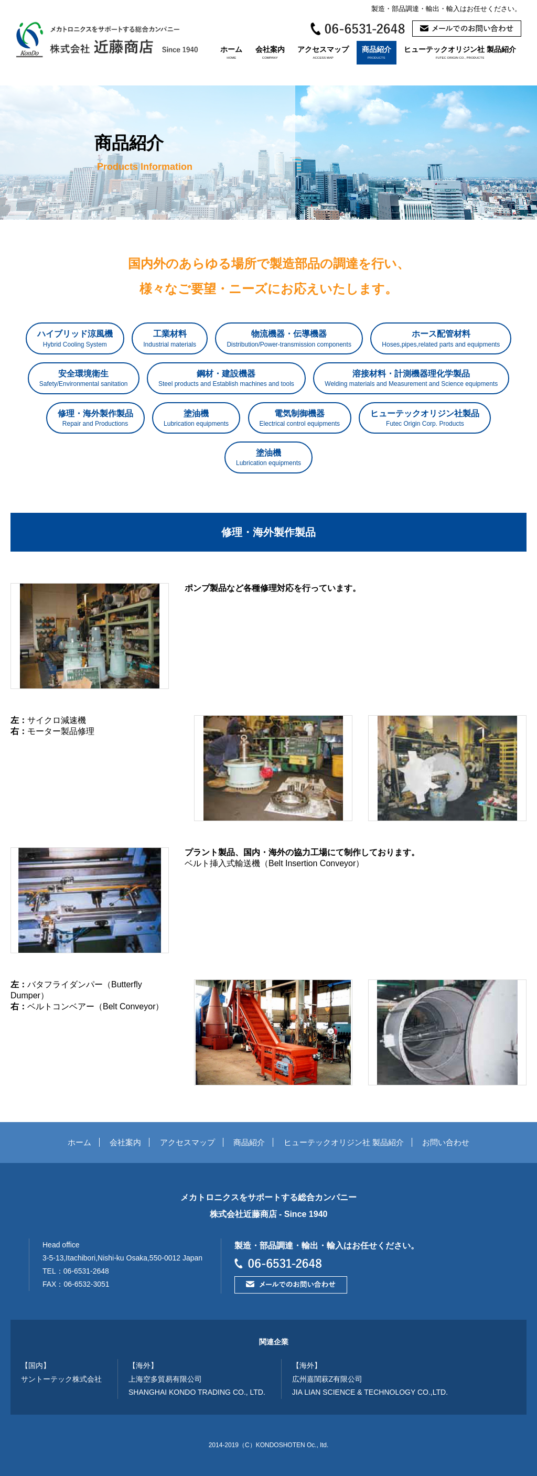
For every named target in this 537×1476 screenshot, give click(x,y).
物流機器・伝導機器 (289, 338)
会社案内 (270, 52)
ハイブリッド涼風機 (75, 338)
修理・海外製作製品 (95, 418)
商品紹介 (376, 52)
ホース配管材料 (441, 338)
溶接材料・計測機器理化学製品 (411, 378)
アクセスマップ (323, 52)
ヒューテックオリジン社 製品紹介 (460, 52)
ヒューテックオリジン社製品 (424, 418)
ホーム (231, 52)
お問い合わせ (445, 1142)
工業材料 (169, 338)
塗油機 (196, 418)
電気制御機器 (300, 418)
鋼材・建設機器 (226, 378)
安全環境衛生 (83, 378)
